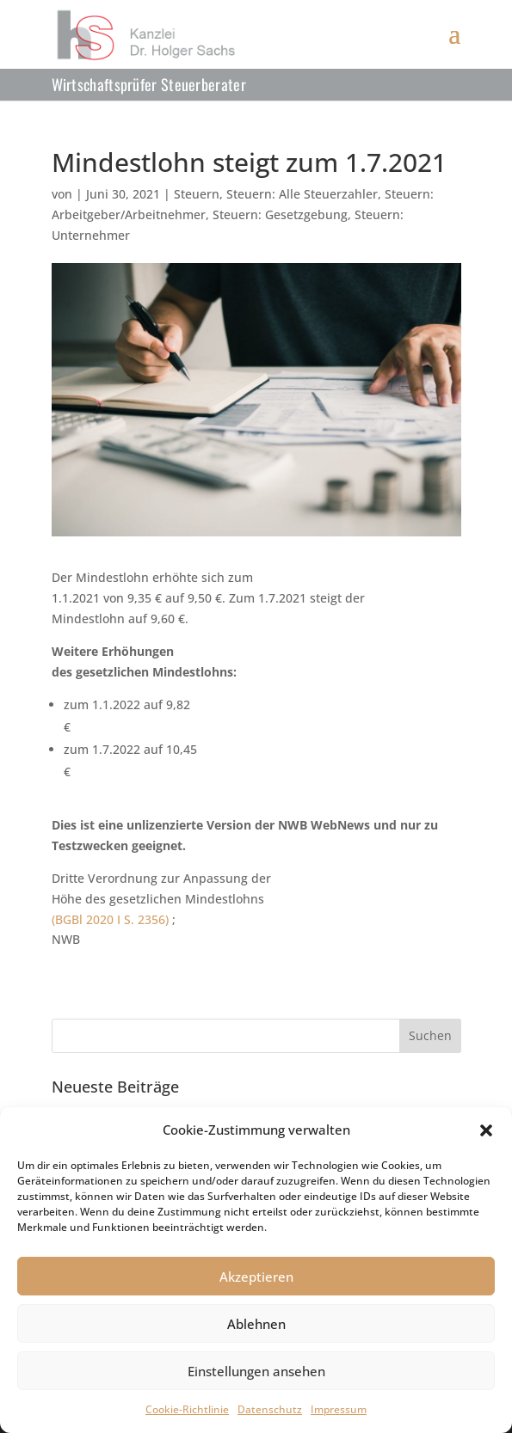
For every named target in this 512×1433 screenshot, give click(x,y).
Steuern (196, 194)
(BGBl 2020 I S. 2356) (112, 919)
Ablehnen (256, 1323)
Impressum (339, 1409)
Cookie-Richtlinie (187, 1409)
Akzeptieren (256, 1276)
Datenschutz (269, 1409)
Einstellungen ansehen (256, 1371)
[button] (486, 1130)
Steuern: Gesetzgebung (280, 214)
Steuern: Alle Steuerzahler (302, 194)
